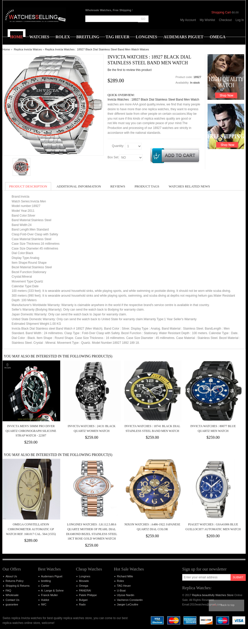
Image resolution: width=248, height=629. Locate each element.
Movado (84, 580)
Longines (84, 576)
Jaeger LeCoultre (127, 604)
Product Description (28, 186)
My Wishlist (207, 20)
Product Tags (147, 186)
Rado (82, 604)
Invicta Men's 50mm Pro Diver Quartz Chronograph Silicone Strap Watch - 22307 (31, 430)
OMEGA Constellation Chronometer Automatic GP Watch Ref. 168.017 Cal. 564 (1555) (31, 529)
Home (6, 49)
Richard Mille (125, 576)
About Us (11, 576)
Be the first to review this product (130, 70)
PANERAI (85, 590)
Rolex (120, 580)
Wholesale (12, 595)
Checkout (225, 20)
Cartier (45, 585)
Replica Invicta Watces (28, 49)
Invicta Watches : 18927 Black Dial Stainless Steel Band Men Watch (153, 99)
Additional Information (78, 186)
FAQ (8, 590)
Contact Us (12, 599)
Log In (240, 20)
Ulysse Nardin (125, 595)
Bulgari (83, 599)
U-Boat (121, 590)
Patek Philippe (88, 595)
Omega (83, 585)
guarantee (12, 604)
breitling (46, 580)
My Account (188, 20)
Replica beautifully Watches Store (213, 595)
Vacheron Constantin (130, 599)
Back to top (228, 604)
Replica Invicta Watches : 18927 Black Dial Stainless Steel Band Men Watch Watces (97, 49)
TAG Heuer (124, 585)
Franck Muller (49, 595)
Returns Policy (15, 580)
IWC (43, 604)
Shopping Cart (221, 12)
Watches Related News (189, 186)
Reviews (117, 186)
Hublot (45, 599)
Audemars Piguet (51, 576)
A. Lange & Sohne (52, 590)
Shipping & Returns (18, 585)
